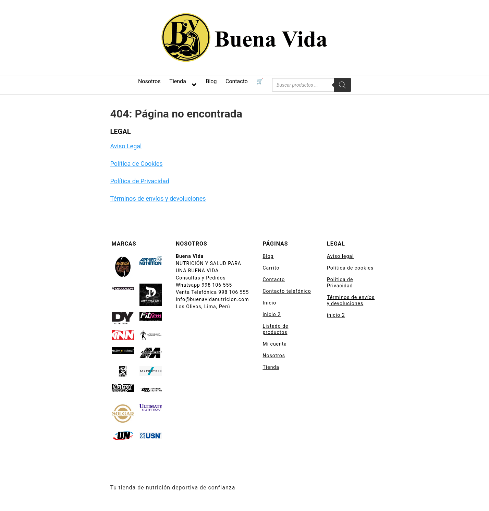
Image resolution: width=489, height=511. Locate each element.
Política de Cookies (136, 163)
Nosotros (149, 81)
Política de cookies (350, 268)
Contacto (236, 81)
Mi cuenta (274, 344)
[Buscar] (342, 85)
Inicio (269, 303)
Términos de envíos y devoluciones (158, 198)
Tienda (177, 81)
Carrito (270, 268)
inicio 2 (271, 314)
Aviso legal (340, 256)
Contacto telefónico (286, 291)
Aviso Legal (126, 146)
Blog (211, 81)
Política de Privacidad (140, 181)
